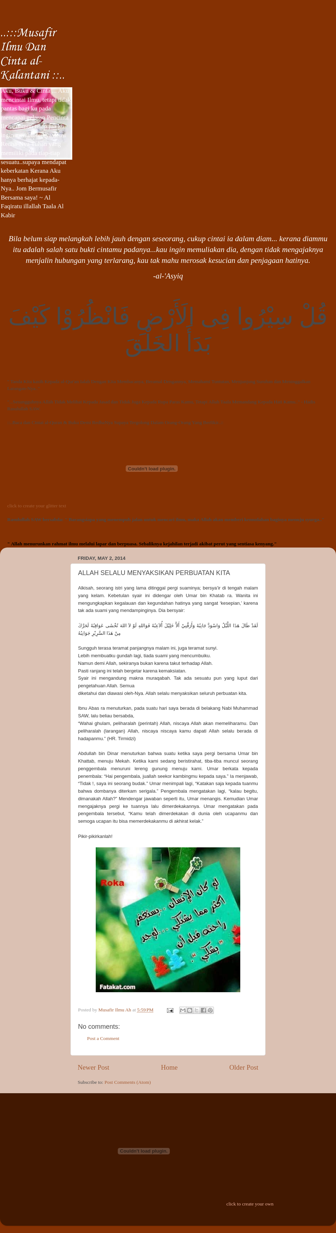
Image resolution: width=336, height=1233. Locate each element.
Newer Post (93, 1067)
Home (169, 1067)
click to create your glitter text (36, 505)
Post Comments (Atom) (127, 1082)
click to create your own (249, 1204)
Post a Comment (103, 1038)
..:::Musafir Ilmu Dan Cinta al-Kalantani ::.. (32, 54)
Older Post (243, 1067)
